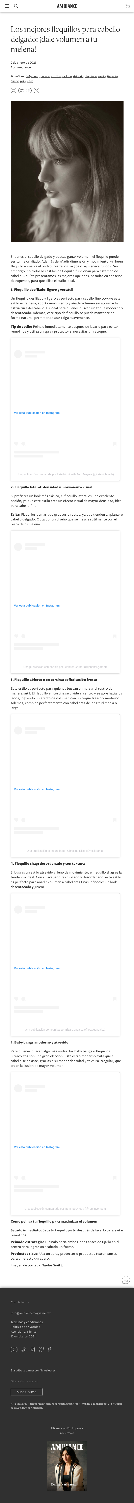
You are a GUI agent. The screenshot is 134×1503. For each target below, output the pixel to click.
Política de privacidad (25, 1327)
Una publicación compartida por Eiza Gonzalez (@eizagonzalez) (65, 1029)
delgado (78, 76)
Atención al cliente (23, 1332)
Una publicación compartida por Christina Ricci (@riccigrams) (65, 850)
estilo (102, 76)
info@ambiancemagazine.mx (31, 1313)
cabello (45, 76)
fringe (15, 81)
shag (30, 81)
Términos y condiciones (27, 1322)
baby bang (32, 76)
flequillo (112, 76)
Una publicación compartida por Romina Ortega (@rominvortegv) (65, 1208)
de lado (67, 76)
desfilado (91, 76)
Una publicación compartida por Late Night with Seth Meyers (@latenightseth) (65, 474)
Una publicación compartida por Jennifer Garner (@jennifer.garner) (65, 667)
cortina (56, 76)
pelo (23, 81)
